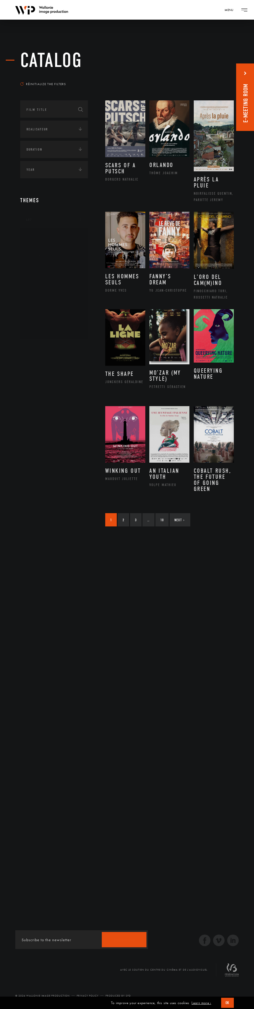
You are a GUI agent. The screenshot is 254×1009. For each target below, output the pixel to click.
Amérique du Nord (50, 375)
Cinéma (38, 264)
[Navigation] (231, 10)
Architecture (44, 237)
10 (162, 520)
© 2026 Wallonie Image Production (42, 995)
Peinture (39, 301)
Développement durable (54, 440)
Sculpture (41, 319)
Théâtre (39, 329)
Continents (36, 349)
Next (179, 520)
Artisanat (41, 246)
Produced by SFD (118, 995)
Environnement (47, 449)
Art (29, 220)
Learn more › (201, 1003)
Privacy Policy (88, 995)
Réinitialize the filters (43, 84)
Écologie (34, 423)
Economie (34, 469)
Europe (38, 403)
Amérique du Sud (48, 384)
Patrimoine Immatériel (53, 292)
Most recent (217, 76)
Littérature (42, 274)
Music (37, 283)
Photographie (45, 310)
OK (227, 1002)
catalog (51, 60)
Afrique (39, 366)
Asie (35, 393)
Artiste (38, 255)
